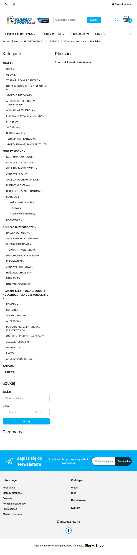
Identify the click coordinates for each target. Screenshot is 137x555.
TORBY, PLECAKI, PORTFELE (23, 80)
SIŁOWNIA (13, 127)
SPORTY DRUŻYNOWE (19, 95)
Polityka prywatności (14, 503)
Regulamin (9, 487)
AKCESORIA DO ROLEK (20, 358)
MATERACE (13, 196)
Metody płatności (12, 493)
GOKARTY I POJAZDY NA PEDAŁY (25, 336)
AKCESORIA (14, 321)
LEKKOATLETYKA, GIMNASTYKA (25, 116)
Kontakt (75, 507)
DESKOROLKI (13, 347)
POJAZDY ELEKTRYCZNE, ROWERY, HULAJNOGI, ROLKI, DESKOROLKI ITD (25, 294)
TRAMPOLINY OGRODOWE (22, 249)
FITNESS (12, 121)
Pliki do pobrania (12, 514)
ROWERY (12, 304)
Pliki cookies (10, 509)
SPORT (8, 63)
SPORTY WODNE (52, 34)
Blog (73, 493)
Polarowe (8, 371)
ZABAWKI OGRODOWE (19, 266)
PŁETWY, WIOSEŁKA (18, 185)
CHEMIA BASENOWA (18, 244)
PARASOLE (13, 278)
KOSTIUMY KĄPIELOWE (20, 156)
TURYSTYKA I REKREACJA (21, 138)
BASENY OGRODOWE (19, 232)
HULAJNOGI (14, 310)
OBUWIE (11, 74)
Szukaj (26, 421)
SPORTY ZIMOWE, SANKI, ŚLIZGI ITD (26, 144)
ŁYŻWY (10, 353)
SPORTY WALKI (15, 133)
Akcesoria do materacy (22, 213)
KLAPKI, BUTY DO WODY (20, 162)
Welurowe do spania (22, 202)
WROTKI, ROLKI (16, 315)
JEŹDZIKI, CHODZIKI (18, 341)
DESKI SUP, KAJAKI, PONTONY (24, 191)
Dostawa (7, 498)
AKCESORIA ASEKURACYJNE (23, 179)
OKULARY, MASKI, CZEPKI (21, 168)
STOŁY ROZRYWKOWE (18, 284)
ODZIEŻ (11, 69)
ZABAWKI (10, 365)
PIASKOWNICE (15, 261)
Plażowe (15, 207)
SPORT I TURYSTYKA (20, 34)
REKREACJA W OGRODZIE (88, 34)
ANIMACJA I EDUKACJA (20, 110)
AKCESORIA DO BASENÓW (22, 238)
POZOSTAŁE (14, 220)
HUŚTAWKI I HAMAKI (19, 272)
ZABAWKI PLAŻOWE (18, 173)
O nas (74, 487)
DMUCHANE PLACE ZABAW (22, 255)
